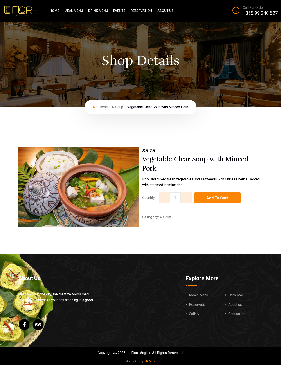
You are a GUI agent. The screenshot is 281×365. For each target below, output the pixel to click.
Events (119, 11)
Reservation (141, 11)
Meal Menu (73, 11)
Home (54, 11)
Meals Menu (198, 295)
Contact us (236, 314)
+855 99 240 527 (260, 13)
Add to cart (217, 198)
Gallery (194, 314)
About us (165, 11)
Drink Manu (236, 295)
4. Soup (117, 107)
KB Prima (150, 361)
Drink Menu (98, 11)
